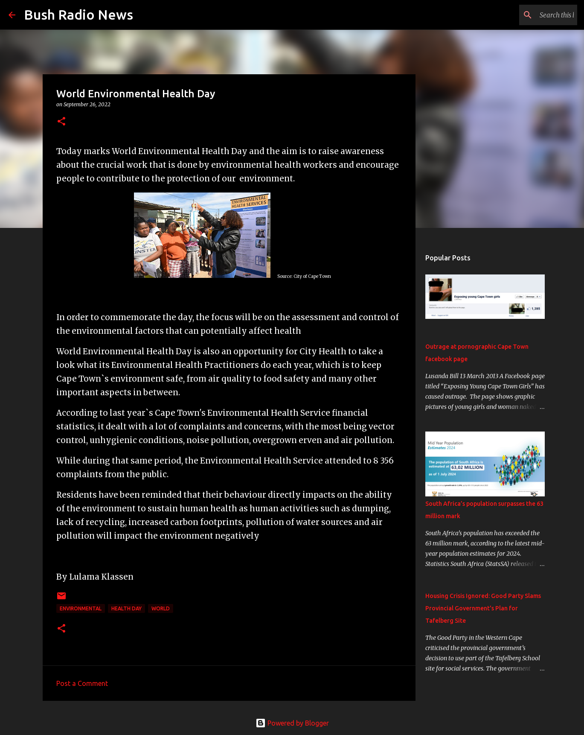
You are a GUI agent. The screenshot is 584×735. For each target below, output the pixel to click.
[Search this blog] (532, 15)
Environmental (81, 608)
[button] (61, 122)
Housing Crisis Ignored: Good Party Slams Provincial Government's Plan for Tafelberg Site (483, 608)
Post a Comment (82, 683)
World (160, 608)
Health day (126, 608)
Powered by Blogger (292, 723)
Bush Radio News (78, 14)
